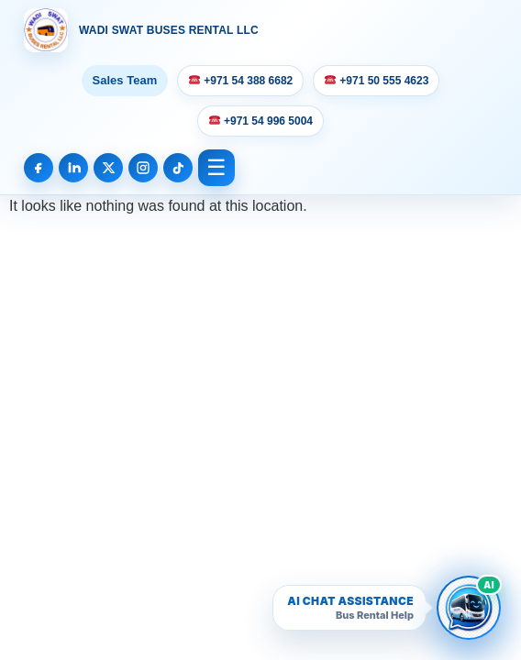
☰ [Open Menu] (216, 167)
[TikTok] (178, 167)
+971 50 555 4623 (376, 80)
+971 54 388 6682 (241, 80)
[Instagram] (143, 167)
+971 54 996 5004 (261, 121)
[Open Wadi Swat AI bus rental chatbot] (469, 608)
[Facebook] (38, 167)
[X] (108, 167)
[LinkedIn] (73, 167)
